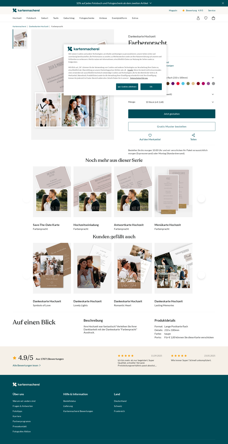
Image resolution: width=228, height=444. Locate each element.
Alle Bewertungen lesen (25, 365)
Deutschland (120, 401)
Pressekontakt (20, 426)
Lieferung (68, 406)
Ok (151, 87)
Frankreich (119, 411)
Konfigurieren (74, 86)
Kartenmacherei (19, 26)
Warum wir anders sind (24, 401)
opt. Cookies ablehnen (127, 87)
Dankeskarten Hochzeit (38, 26)
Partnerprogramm (22, 421)
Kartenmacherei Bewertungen (78, 411)
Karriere (17, 416)
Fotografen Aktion (22, 431)
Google (130, 70)
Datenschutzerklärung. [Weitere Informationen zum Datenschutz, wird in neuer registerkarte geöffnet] (139, 78)
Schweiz (118, 406)
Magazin (173, 10)
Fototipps (17, 411)
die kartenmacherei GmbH (26, 10)
